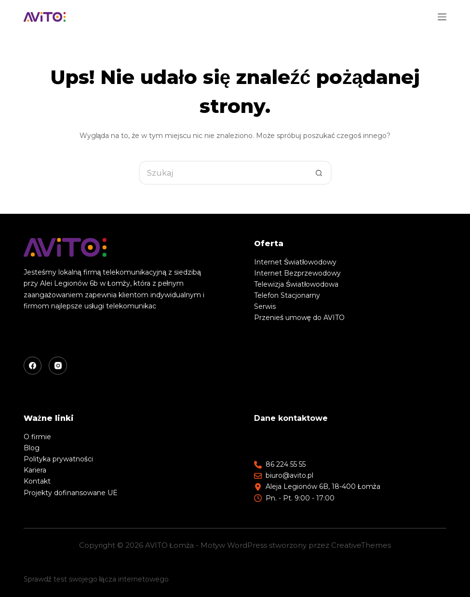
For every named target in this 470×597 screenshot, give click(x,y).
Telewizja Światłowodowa (296, 284)
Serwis (265, 306)
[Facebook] (33, 366)
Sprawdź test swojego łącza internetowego (96, 579)
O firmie (37, 436)
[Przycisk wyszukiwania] (320, 173)
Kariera (35, 470)
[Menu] (442, 17)
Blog (32, 448)
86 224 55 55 (286, 464)
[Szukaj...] (223, 173)
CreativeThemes (361, 545)
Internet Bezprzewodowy (297, 273)
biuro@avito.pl (289, 475)
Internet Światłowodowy (295, 262)
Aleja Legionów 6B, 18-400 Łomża (323, 486)
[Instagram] (58, 366)
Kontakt (37, 481)
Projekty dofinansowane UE (71, 492)
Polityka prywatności (58, 459)
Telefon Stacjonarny (287, 295)
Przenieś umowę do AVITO (299, 317)
